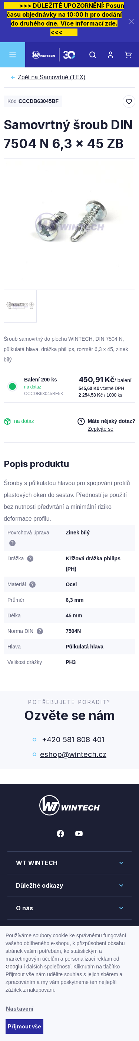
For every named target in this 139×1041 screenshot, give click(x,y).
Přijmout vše (24, 1026)
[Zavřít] (131, 21)
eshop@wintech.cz (73, 754)
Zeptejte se (100, 429)
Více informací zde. (89, 23)
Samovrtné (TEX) (51, 77)
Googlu (14, 967)
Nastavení (19, 1008)
